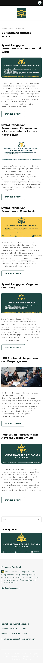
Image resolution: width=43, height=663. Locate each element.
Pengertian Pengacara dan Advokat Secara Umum (19, 436)
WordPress (27, 659)
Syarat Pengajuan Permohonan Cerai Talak (18, 209)
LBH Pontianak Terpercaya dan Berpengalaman (19, 360)
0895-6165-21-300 (17, 628)
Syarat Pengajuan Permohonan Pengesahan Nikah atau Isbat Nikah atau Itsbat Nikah (20, 129)
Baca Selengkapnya (13, 114)
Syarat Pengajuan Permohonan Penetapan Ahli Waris (21, 48)
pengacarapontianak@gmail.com (21, 639)
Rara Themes (37, 656)
